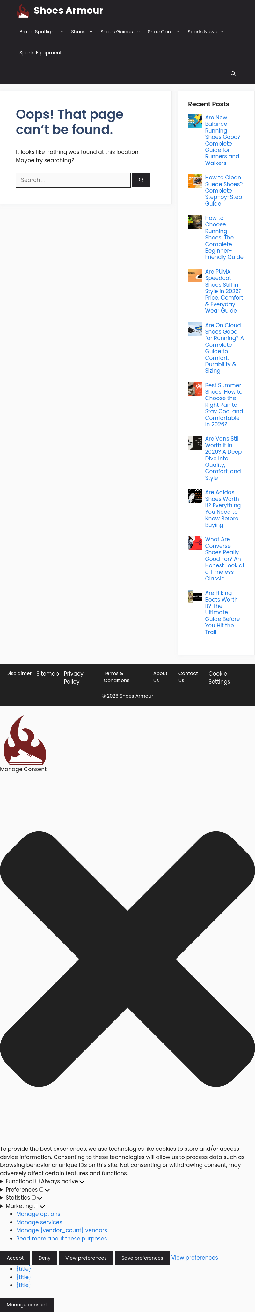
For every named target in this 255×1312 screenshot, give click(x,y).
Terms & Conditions (117, 677)
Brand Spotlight (43, 31)
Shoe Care (166, 31)
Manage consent (27, 1304)
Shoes (84, 31)
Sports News (208, 31)
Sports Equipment (40, 52)
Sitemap (47, 674)
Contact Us (188, 677)
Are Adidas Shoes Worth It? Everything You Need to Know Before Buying (223, 509)
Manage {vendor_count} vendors (61, 1230)
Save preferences (142, 1258)
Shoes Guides (122, 31)
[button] (233, 73)
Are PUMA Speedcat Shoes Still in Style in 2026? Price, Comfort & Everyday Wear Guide (224, 291)
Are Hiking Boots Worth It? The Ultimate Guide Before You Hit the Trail (222, 612)
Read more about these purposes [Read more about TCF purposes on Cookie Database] (61, 1238)
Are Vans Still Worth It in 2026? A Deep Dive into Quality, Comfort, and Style (223, 458)
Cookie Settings (219, 678)
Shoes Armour (68, 10)
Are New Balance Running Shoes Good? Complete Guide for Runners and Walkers (222, 140)
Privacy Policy (74, 678)
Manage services (39, 1222)
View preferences (85, 1258)
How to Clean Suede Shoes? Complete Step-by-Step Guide (224, 191)
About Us (160, 677)
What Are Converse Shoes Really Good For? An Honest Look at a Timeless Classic (224, 558)
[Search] (141, 180)
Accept (15, 1258)
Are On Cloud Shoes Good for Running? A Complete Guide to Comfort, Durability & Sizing (224, 348)
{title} (23, 1269)
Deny (45, 1258)
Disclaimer (19, 673)
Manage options (38, 1214)
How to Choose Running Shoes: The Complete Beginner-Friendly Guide (224, 237)
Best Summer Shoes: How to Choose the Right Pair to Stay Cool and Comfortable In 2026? (224, 405)
